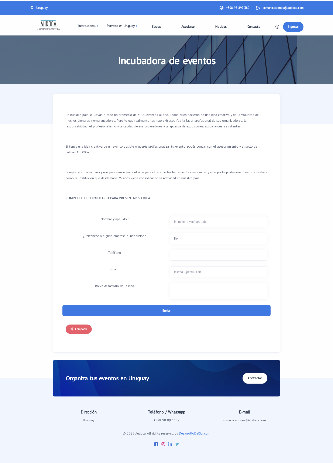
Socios (154, 27)
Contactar (255, 378)
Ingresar (293, 27)
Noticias (220, 27)
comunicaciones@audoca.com (282, 8)
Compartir (78, 330)
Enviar (166, 311)
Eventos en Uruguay (120, 26)
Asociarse (186, 27)
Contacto (253, 27)
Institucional (87, 26)
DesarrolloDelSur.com (194, 433)
